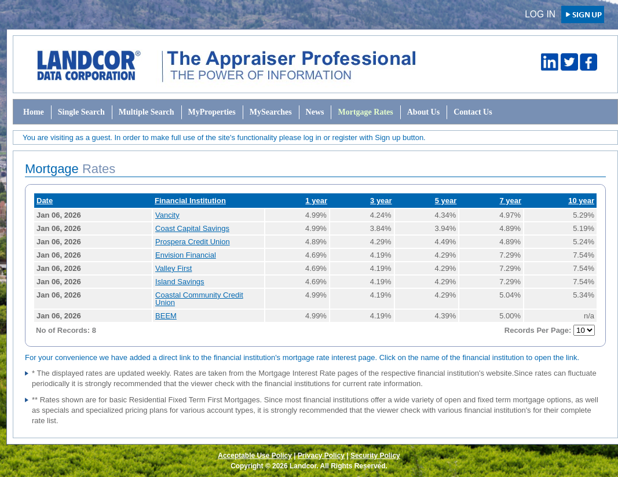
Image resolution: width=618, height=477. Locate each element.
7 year (510, 200)
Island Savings (179, 281)
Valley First (173, 268)
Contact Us (473, 112)
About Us (423, 112)
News (315, 112)
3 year (381, 200)
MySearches (271, 112)
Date (44, 200)
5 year (446, 200)
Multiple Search (146, 112)
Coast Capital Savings (192, 228)
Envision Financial (185, 255)
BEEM (166, 315)
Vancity (167, 215)
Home (33, 112)
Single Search (81, 112)
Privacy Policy (321, 456)
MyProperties (212, 112)
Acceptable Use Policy (255, 456)
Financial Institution (190, 200)
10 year (581, 200)
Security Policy (375, 456)
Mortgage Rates (365, 112)
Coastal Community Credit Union (199, 299)
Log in (540, 14)
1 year (316, 200)
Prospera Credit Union (192, 241)
